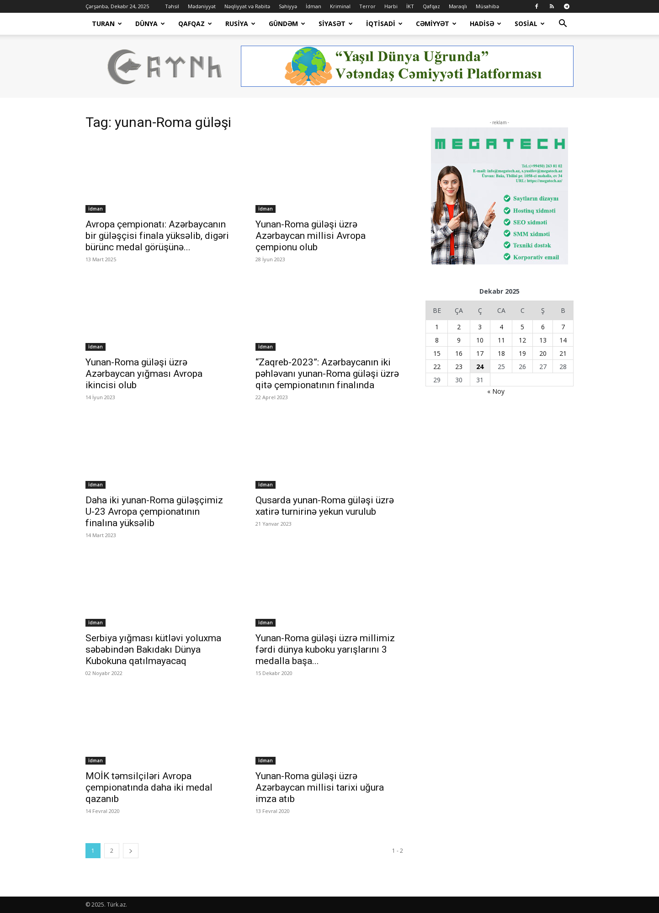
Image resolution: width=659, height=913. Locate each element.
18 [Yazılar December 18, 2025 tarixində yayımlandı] (501, 353)
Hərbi (391, 6)
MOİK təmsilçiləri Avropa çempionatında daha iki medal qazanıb (149, 787)
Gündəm (287, 23)
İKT (410, 6)
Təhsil (172, 6)
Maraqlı (458, 6)
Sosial (530, 23)
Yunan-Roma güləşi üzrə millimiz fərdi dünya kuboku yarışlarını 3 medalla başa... (325, 649)
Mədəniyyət (202, 6)
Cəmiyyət (436, 23)
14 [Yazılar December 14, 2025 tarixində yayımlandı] (563, 340)
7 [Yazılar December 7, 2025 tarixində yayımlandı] (563, 326)
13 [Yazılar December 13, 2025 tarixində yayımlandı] (543, 340)
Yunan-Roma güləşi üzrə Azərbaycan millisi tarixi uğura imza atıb (319, 787)
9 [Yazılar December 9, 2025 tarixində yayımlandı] (459, 340)
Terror (367, 6)
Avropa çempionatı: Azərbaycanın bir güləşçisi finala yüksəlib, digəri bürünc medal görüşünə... (157, 236)
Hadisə (485, 23)
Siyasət (336, 23)
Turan (107, 23)
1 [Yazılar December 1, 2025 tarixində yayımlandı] (437, 326)
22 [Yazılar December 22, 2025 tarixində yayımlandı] (437, 366)
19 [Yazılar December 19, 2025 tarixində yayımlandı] (522, 353)
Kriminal (340, 6)
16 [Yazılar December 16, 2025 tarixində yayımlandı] (458, 353)
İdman (313, 6)
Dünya (150, 23)
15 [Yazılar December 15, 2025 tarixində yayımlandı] (437, 353)
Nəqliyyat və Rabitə (247, 6)
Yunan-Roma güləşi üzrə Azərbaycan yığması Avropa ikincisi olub (143, 374)
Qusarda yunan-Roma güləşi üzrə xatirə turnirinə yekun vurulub (324, 506)
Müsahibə (487, 6)
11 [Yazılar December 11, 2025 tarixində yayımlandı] (501, 340)
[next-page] (130, 850)
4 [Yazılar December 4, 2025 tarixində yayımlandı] (501, 326)
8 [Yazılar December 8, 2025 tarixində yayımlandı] (437, 340)
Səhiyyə (288, 6)
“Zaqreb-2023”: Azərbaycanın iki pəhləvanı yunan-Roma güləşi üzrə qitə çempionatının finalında (327, 374)
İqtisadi (384, 23)
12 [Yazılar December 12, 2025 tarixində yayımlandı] (522, 340)
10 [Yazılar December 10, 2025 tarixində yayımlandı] (480, 340)
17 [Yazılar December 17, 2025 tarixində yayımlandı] (480, 353)
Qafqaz (431, 6)
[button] (563, 24)
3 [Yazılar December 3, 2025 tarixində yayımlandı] (480, 326)
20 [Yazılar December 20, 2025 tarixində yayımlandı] (543, 353)
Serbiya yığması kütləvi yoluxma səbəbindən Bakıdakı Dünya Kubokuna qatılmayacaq (153, 649)
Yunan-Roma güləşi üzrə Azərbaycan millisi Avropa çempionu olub (310, 236)
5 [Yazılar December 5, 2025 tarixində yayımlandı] (522, 326)
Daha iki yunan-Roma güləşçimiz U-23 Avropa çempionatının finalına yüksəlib (154, 511)
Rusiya (240, 23)
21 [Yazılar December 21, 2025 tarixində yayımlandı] (563, 353)
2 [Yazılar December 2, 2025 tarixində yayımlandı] (459, 326)
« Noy (496, 391)
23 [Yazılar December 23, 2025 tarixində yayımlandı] (458, 366)
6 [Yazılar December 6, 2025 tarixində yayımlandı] (543, 326)
